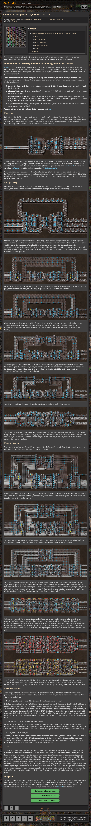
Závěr (37, 48)
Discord (23, 3)
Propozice (38, 36)
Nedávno (7, 67)
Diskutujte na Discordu (47, 800)
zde (50, 109)
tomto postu (70, 165)
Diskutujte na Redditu (48, 795)
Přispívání (35, 51)
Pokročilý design (40, 42)
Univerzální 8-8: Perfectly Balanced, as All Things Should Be (54, 33)
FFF (29, 3)
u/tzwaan (16, 168)
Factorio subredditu (50, 168)
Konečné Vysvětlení (41, 45)
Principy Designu (40, 39)
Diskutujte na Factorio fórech (45, 791)
